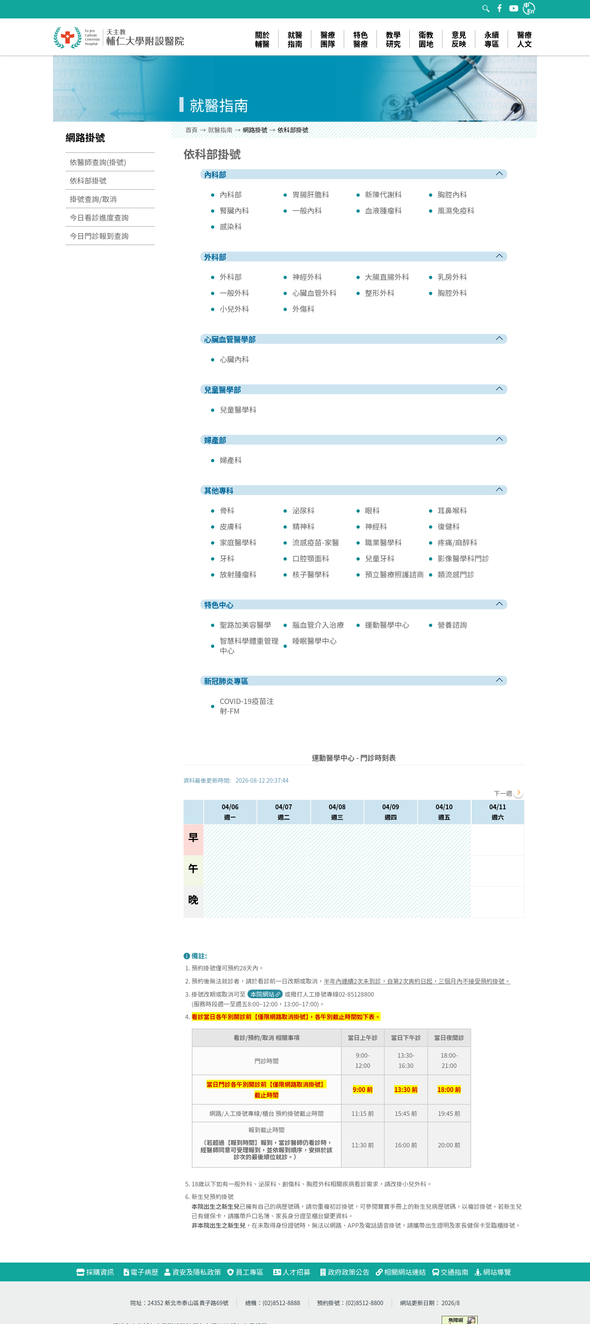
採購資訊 (98, 1272)
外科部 (231, 276)
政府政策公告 (345, 1272)
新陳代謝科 (383, 194)
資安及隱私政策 (192, 1272)
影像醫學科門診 (463, 558)
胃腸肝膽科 (310, 194)
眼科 (372, 510)
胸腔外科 (452, 292)
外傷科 (303, 308)
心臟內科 (234, 359)
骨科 (227, 510)
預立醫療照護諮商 (394, 574)
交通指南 (450, 1272)
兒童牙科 (380, 558)
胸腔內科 (452, 194)
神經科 (376, 526)
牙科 (227, 558)
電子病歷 (141, 1272)
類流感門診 (456, 574)
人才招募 (295, 1272)
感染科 (231, 226)
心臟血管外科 (314, 292)
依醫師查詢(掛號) (98, 162)
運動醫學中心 (387, 624)
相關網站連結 (401, 1272)
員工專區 (245, 1272)
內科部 (231, 194)
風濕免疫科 (456, 210)
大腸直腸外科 (387, 276)
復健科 (449, 526)
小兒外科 (234, 308)
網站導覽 (492, 1272)
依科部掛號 (88, 180)
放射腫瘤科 (238, 574)
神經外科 (307, 276)
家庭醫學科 (238, 542)
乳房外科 (452, 276)
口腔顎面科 (310, 558)
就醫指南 (220, 129)
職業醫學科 (383, 542)
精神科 (303, 526)
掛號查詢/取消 (93, 198)
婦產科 (231, 459)
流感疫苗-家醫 (315, 542)
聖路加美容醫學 (245, 624)
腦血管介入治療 (318, 624)
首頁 (192, 129)
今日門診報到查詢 (99, 235)
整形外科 (380, 292)
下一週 (503, 793)
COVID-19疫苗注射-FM (247, 705)
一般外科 (234, 292)
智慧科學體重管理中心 (249, 645)
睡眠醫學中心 (314, 640)
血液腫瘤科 (383, 210)
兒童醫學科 (238, 409)
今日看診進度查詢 (99, 217)
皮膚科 (231, 526)
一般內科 (307, 210)
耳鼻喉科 (452, 510)
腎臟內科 (234, 210)
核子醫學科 (310, 574)
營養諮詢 (452, 624)
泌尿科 (303, 510)
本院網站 (265, 994)
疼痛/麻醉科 (457, 542)
